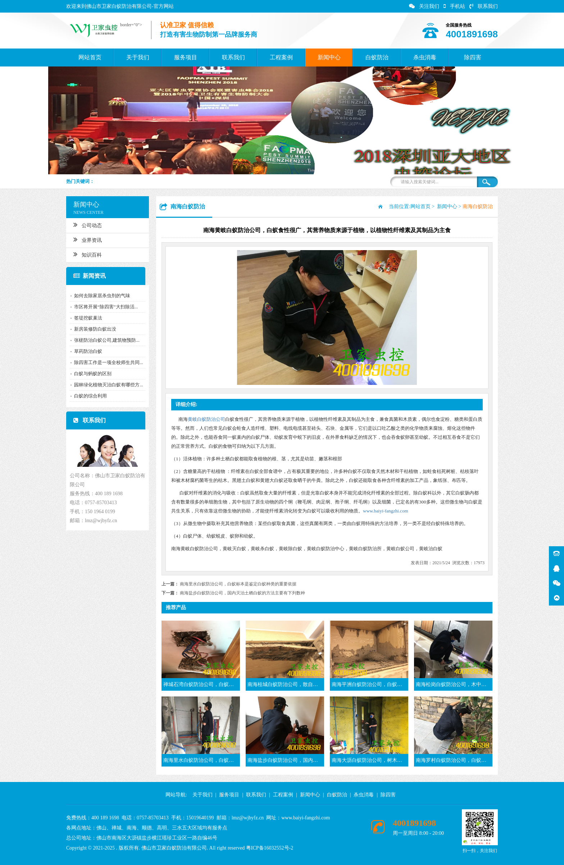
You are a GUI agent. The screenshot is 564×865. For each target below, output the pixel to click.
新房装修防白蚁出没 (93, 329)
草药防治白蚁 (86, 351)
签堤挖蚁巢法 (86, 318)
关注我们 (424, 6)
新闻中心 (329, 57)
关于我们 (137, 57)
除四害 (472, 57)
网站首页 (89, 57)
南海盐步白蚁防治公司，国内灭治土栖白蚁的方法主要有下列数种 (242, 592)
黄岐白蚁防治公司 (206, 419)
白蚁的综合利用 (88, 396)
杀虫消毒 (424, 57)
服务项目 (185, 57)
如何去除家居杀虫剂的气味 (100, 295)
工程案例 (281, 57)
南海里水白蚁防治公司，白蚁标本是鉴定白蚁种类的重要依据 (238, 583)
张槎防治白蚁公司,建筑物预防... (105, 340)
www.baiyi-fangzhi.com (385, 511)
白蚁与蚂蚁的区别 (91, 373)
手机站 (454, 6)
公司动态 (86, 224)
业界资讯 (86, 239)
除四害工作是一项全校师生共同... (106, 362)
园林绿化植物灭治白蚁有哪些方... (106, 384)
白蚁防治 (376, 57)
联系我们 (483, 6)
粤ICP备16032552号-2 (269, 848)
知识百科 (86, 254)
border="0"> (129, 24)
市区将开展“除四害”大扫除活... (104, 306)
